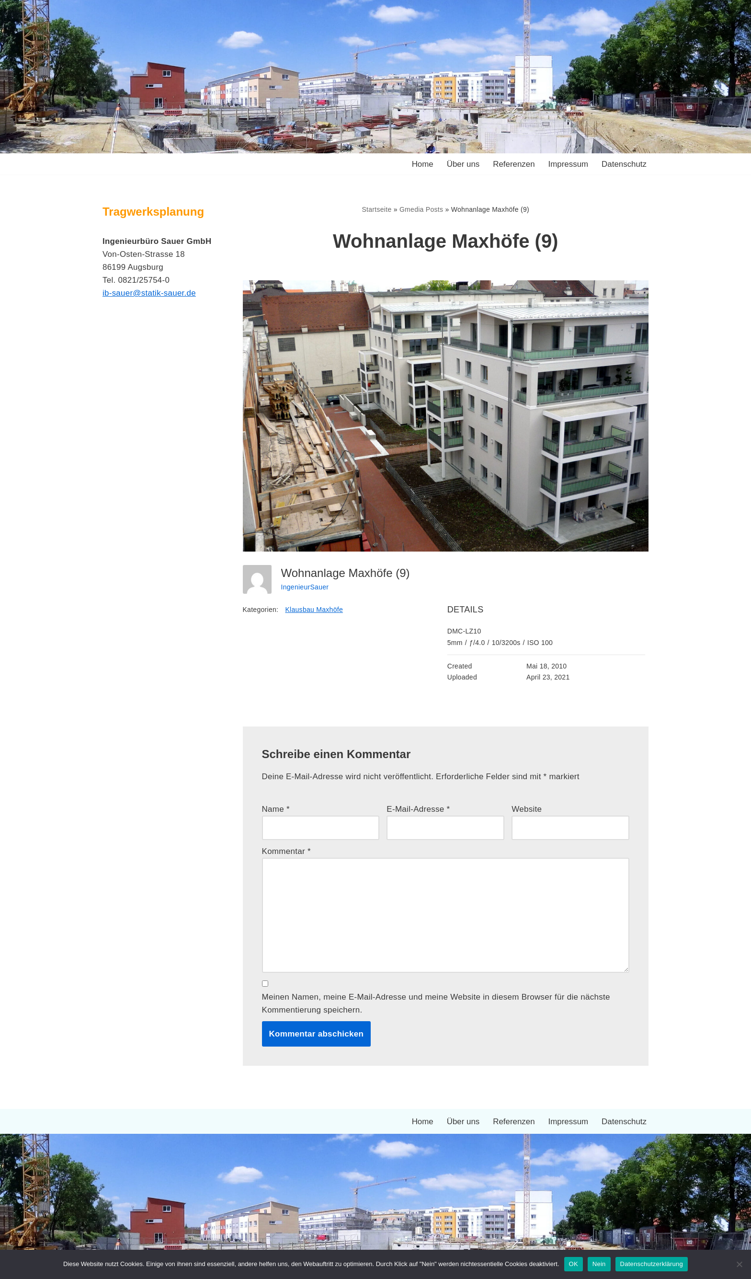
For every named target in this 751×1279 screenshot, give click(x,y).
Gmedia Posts (421, 209)
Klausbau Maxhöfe (314, 610)
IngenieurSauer (305, 587)
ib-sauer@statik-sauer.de (149, 293)
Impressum (567, 164)
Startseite (376, 209)
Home (421, 164)
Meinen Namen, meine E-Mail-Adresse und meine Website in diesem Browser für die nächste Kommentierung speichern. (436, 1004)
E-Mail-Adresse (418, 809)
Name (276, 809)
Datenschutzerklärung (651, 1263)
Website (527, 809)
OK (573, 1263)
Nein (599, 1263)
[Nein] (739, 1264)
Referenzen (513, 164)
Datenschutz (624, 164)
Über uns (462, 164)
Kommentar (286, 851)
